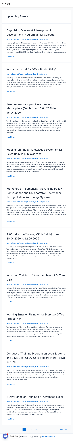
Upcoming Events (26, 39)
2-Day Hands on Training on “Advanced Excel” (35, 396)
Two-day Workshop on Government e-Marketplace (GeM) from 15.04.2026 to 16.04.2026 (31, 108)
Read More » (10, 57)
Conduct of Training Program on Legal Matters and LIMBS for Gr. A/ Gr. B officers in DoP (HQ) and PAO (35, 358)
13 (35, 429)
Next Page (64, 429)
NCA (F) (6, 3)
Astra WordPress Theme (48, 437)
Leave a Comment (12, 39)
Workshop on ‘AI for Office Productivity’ (31, 69)
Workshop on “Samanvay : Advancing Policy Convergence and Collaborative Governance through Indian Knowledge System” (34, 193)
